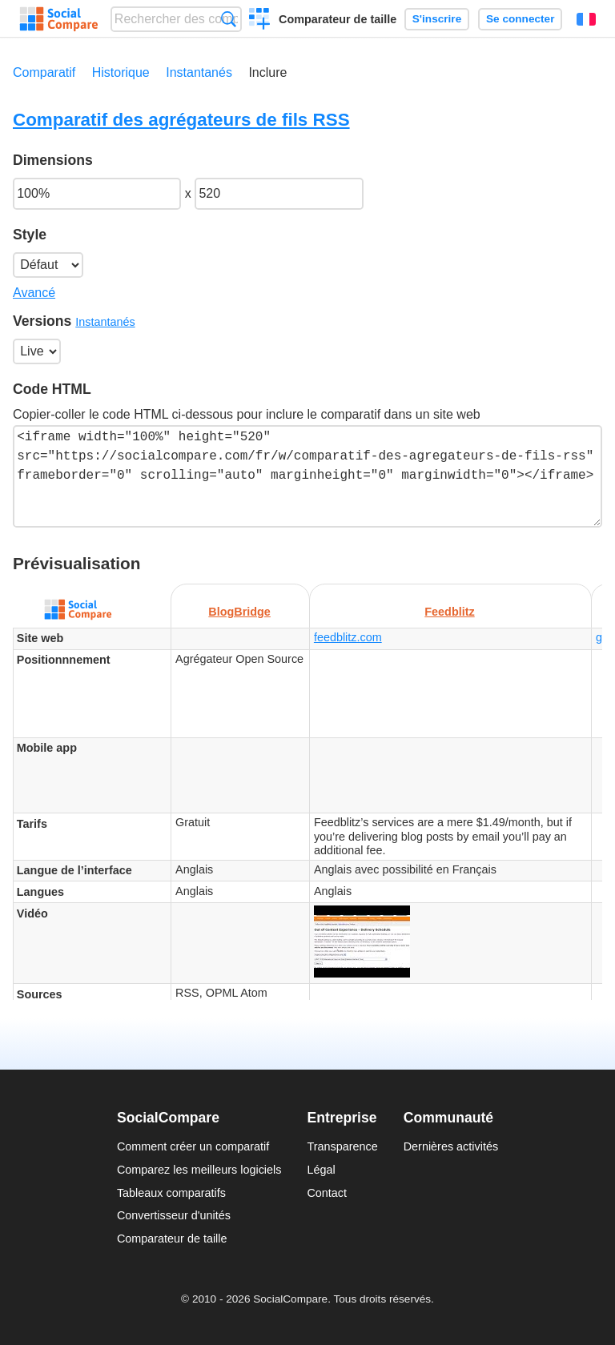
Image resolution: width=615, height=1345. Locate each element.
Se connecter (520, 19)
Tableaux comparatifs (171, 1192)
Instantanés (199, 72)
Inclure (267, 72)
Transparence (342, 1146)
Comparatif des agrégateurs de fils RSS (181, 120)
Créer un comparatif (260, 21)
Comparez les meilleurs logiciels (199, 1169)
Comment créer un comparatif (193, 1146)
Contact (327, 1192)
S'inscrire (436, 19)
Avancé (34, 292)
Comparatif (44, 72)
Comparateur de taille (337, 19)
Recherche (228, 18)
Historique (121, 72)
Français (586, 19)
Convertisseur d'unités (174, 1215)
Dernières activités (451, 1146)
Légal (321, 1169)
